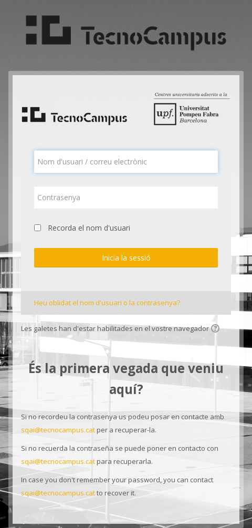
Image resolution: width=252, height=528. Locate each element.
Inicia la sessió (126, 258)
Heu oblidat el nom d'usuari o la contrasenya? (107, 302)
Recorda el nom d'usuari (89, 228)
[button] (217, 329)
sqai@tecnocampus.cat (58, 429)
